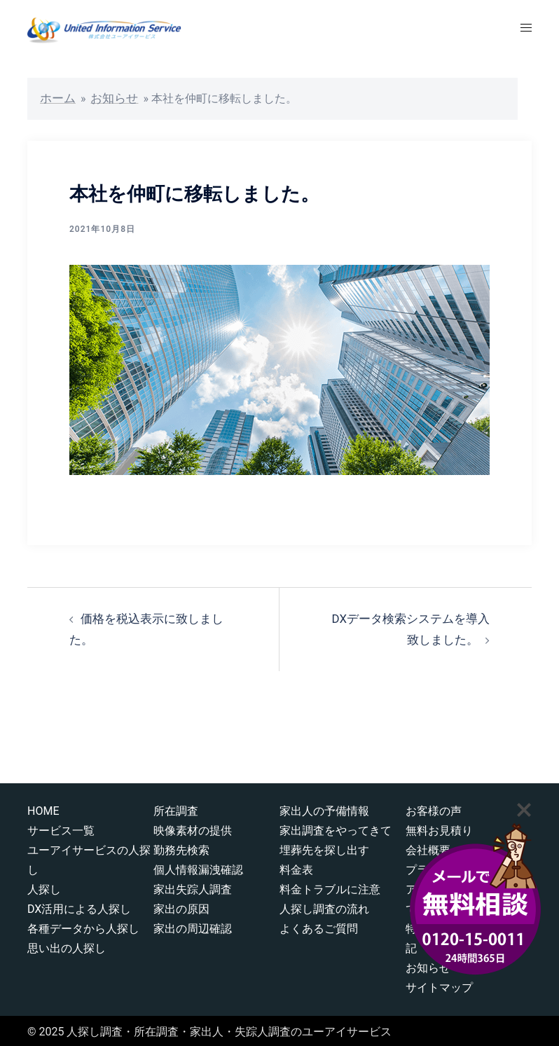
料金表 (296, 867)
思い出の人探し (66, 945)
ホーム (57, 97)
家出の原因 (181, 906)
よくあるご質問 (319, 926)
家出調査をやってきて (336, 827)
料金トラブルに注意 (330, 886)
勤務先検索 (181, 847)
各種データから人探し (83, 926)
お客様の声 (434, 808)
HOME (43, 808)
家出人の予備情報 (324, 808)
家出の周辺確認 (192, 926)
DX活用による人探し (79, 906)
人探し (44, 886)
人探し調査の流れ (324, 906)
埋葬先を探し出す (324, 847)
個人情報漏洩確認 (198, 867)
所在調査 (175, 808)
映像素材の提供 (192, 827)
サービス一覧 (61, 827)
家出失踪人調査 (192, 886)
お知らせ (110, 97)
